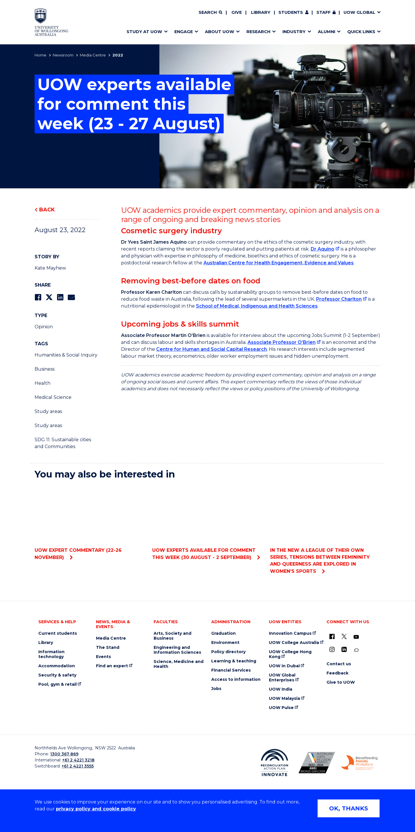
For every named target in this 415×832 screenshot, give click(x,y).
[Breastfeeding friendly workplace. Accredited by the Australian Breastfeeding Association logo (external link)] (359, 762)
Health (42, 383)
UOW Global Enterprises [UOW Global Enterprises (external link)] (282, 678)
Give (236, 12)
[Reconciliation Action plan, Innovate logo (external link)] (274, 762)
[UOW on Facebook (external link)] (332, 636)
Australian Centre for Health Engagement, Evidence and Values (278, 263)
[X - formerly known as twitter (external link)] (344, 636)
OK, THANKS (348, 808)
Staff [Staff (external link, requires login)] (323, 12)
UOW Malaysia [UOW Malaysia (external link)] (284, 698)
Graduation (223, 633)
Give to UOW (341, 682)
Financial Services (231, 670)
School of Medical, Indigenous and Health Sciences (257, 306)
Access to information (236, 679)
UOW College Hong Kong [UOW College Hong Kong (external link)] (290, 654)
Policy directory (228, 651)
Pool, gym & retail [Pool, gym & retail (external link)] (57, 684)
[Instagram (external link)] (332, 649)
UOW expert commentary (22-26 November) (90, 522)
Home (40, 55)
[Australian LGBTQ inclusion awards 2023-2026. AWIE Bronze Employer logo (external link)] (317, 762)
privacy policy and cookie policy (96, 809)
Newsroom (63, 55)
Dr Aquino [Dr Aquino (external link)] (322, 249)
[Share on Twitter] (49, 297)
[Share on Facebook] (38, 297)
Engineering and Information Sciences (177, 650)
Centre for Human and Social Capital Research (211, 349)
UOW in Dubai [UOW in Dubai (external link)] (284, 666)
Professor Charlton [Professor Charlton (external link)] (339, 299)
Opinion (44, 326)
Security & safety (57, 675)
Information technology (51, 654)
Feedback (337, 673)
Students (290, 12)
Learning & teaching (233, 661)
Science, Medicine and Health (178, 664)
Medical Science (53, 397)
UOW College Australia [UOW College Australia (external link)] (294, 642)
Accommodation (56, 666)
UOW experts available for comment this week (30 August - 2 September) (207, 522)
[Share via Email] (71, 297)
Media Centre (93, 55)
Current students (57, 633)
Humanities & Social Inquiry (66, 355)
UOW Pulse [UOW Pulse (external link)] (281, 707)
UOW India (280, 689)
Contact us (339, 664)
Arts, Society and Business (172, 636)
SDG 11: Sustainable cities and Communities (63, 443)
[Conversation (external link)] (356, 650)
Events (103, 656)
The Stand (107, 647)
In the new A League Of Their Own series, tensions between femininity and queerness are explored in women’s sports (325, 529)
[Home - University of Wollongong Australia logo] (51, 22)
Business (44, 369)
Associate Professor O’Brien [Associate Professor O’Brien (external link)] (282, 342)
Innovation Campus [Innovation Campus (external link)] (290, 633)
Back (47, 209)
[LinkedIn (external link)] (344, 649)
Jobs (216, 688)
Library (260, 12)
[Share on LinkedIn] (60, 297)
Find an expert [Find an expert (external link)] (112, 666)
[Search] (210, 13)
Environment (225, 642)
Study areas (48, 411)
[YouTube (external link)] (356, 637)
